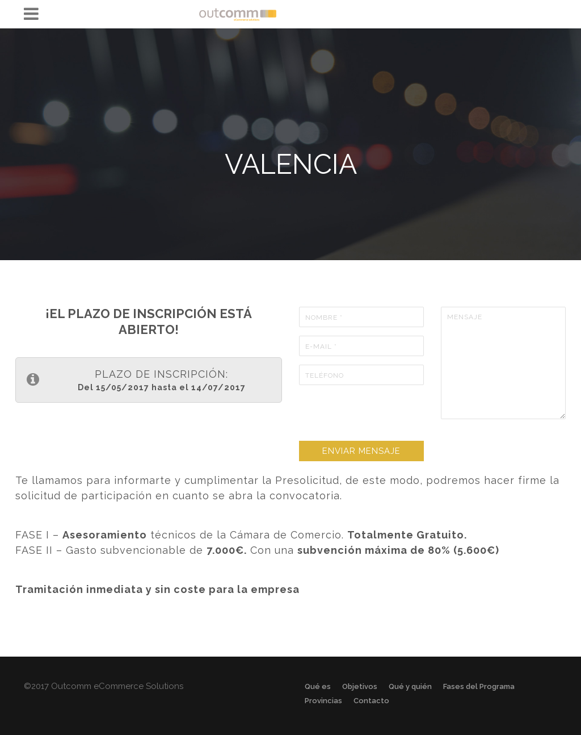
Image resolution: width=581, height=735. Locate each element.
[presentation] (385, 416)
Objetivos (359, 686)
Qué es (318, 686)
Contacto (371, 700)
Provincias (323, 700)
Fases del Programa (479, 686)
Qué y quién (410, 686)
